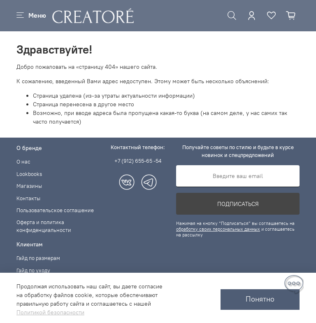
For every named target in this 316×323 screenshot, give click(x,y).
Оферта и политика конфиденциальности (43, 226)
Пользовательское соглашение (55, 210)
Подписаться (238, 204)
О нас (23, 162)
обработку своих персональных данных (218, 229)
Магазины (29, 186)
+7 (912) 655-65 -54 (137, 161)
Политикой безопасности (50, 312)
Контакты (28, 198)
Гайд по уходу (33, 270)
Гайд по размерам (38, 258)
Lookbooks (29, 174)
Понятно (260, 299)
